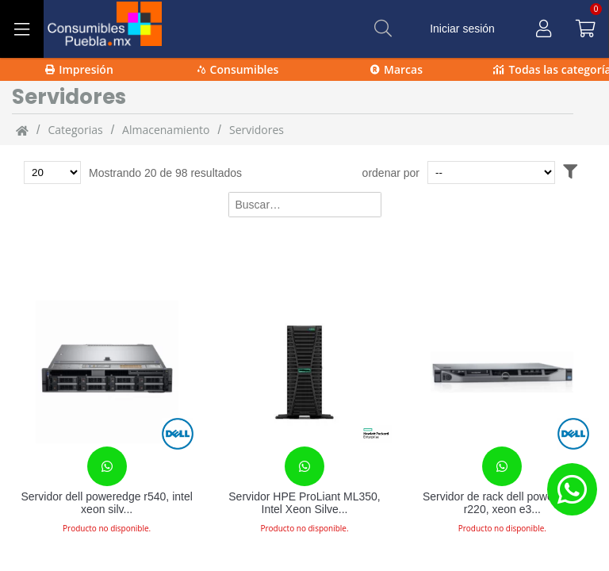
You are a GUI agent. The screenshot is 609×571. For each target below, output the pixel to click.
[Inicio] (22, 130)
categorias (75, 129)
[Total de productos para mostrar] (52, 172)
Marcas (396, 69)
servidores (256, 129)
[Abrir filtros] (570, 172)
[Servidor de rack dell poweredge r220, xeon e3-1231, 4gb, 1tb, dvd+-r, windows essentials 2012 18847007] (502, 372)
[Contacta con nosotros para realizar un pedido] (107, 466)
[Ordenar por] (491, 172)
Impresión (79, 69)
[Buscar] (383, 28)
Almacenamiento (165, 129)
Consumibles (238, 69)
